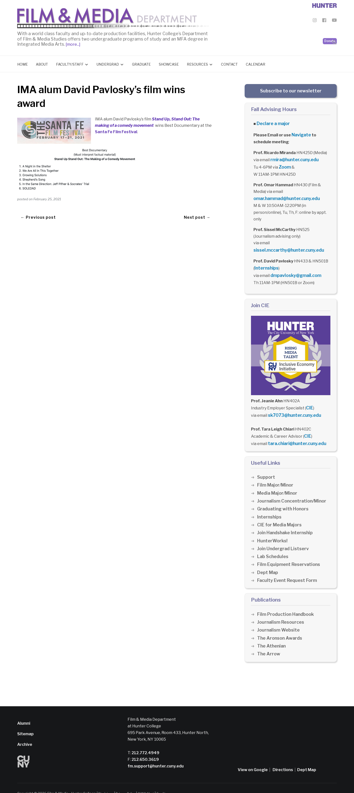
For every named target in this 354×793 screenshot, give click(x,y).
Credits (170, 782)
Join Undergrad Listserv (284, 538)
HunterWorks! (273, 530)
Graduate (141, 63)
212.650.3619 (145, 748)
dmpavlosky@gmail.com (293, 268)
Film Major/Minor (276, 474)
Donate (329, 29)
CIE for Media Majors (280, 514)
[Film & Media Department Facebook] (324, 21)
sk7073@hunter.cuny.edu (292, 406)
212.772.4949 (145, 742)
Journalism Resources (282, 611)
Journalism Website (279, 619)
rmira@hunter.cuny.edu (292, 156)
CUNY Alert (152, 782)
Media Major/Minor (278, 482)
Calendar (255, 63)
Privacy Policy (129, 782)
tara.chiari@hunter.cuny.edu (295, 433)
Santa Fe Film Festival (116, 130)
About (42, 63)
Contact (229, 63)
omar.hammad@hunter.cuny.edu (284, 194)
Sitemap (25, 723)
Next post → (197, 210)
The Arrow (269, 643)
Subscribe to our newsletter (291, 89)
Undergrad (108, 63)
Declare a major (272, 122)
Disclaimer (107, 782)
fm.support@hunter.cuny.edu (156, 755)
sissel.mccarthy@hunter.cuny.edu (285, 244)
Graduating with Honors (284, 498)
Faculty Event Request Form (288, 569)
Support (266, 466)
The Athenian (272, 635)
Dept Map (268, 561)
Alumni (23, 712)
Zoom (284, 163)
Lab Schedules (273, 546)
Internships (265, 262)
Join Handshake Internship (286, 522)
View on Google (253, 759)
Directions (283, 759)
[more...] (72, 43)
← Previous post (38, 210)
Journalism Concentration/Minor (293, 490)
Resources (197, 63)
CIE (309, 400)
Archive (24, 733)
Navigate (301, 132)
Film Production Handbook (287, 603)
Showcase (169, 63)
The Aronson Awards (280, 627)
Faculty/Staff (70, 63)
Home (22, 63)
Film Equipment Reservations (290, 554)
